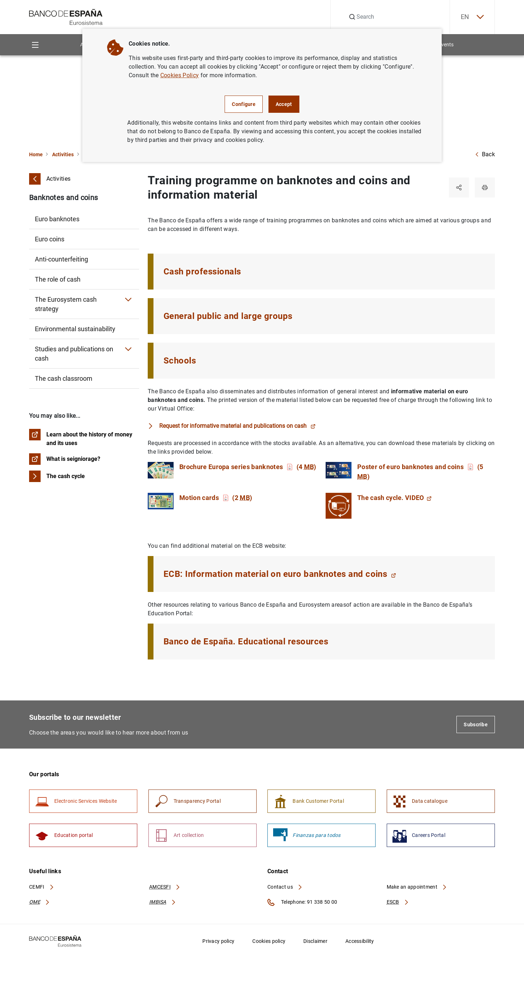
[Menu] (35, 45)
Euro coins (49, 239)
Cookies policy (268, 941)
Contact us (285, 887)
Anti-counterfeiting (61, 259)
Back (485, 154)
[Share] (459, 187)
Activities (63, 154)
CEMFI (41, 887)
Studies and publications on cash (74, 353)
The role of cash (58, 279)
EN (472, 17)
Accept (284, 104)
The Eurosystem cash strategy (66, 304)
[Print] (485, 187)
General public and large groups (228, 316)
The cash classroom (63, 378)
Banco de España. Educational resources (246, 641)
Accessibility (359, 941)
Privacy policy (218, 941)
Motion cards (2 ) (215, 497)
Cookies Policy (179, 75)
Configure (244, 104)
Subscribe (476, 724)
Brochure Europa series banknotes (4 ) (247, 467)
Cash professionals (202, 272)
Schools (180, 361)
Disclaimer (315, 941)
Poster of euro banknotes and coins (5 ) (420, 471)
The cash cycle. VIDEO (394, 497)
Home (36, 154)
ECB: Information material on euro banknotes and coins (280, 574)
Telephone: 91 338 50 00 (302, 902)
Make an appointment (417, 887)
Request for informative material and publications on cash (237, 425)
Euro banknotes (57, 219)
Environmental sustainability (75, 329)
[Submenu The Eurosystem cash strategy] (128, 299)
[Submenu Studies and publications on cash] (128, 349)
